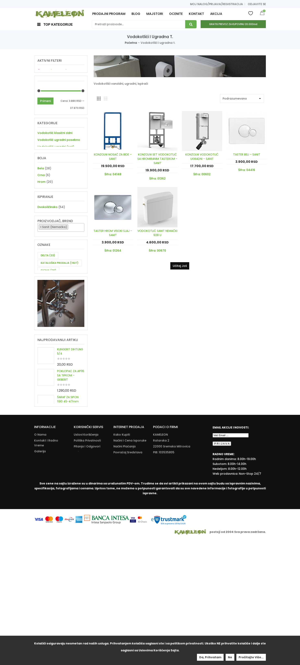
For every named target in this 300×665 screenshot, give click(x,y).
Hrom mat (44, 209)
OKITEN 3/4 (65, 493)
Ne (230, 657)
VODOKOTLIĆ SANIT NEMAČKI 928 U (157, 233)
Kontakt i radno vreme (46, 567)
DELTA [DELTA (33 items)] (48, 311)
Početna (131, 43)
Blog (37, 588)
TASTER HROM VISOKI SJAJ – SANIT (112, 233)
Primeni (45, 105)
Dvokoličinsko (47, 247)
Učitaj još (180, 266)
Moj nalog (41, 594)
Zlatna (42, 222)
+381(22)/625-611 (171, 589)
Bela (40, 189)
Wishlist (251, 13)
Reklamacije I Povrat (128, 589)
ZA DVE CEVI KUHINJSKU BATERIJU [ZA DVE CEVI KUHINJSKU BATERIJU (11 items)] (56, 337)
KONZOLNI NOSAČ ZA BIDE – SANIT (113, 156)
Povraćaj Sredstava (127, 577)
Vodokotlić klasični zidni (54, 137)
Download (81, 589)
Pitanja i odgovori (87, 571)
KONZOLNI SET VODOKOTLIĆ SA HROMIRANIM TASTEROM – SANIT (157, 158)
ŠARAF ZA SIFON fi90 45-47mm (68, 473)
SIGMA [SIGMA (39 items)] (48, 327)
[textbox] (70, 274)
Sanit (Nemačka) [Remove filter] (54, 71)
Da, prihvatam (210, 657)
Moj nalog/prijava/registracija (216, 4)
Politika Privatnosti (87, 565)
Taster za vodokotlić (52, 165)
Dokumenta (82, 577)
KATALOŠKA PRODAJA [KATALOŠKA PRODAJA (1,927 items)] (59, 319)
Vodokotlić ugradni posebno (58, 144)
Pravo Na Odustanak (128, 583)
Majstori (40, 582)
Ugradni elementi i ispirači (56, 158)
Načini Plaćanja (124, 571)
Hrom (41, 202)
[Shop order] (242, 98)
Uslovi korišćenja (86, 560)
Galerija (40, 576)
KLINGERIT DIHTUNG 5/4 (70, 426)
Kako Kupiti (121, 560)
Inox (40, 216)
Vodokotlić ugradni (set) (55, 151)
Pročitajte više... (251, 657)
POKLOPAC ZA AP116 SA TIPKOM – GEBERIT (70, 449)
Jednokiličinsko (48, 254)
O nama (40, 560)
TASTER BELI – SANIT (246, 154)
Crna (41, 196)
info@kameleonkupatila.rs (172, 595)
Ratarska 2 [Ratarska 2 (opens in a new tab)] (161, 565)
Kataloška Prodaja (87, 583)
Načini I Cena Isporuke (129, 565)
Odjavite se (257, 4)
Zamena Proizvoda (127, 595)
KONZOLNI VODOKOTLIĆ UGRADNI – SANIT (201, 156)
